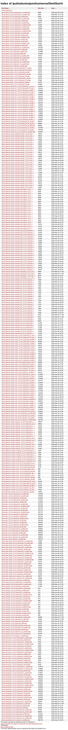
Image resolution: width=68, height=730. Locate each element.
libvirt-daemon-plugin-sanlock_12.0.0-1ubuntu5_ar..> (18, 448)
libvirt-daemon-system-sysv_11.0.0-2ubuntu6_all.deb (18, 471)
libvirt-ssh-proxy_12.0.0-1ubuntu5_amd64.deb (16, 660)
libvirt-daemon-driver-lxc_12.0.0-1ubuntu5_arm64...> (18, 119)
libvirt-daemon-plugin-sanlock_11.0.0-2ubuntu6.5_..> (18, 422)
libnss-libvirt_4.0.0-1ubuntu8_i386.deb (14, 53)
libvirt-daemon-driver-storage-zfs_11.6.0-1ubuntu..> (18, 290)
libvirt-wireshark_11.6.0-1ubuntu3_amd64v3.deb (17, 691)
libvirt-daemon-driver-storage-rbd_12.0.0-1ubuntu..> (18, 259)
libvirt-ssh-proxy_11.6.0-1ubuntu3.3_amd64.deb (17, 648)
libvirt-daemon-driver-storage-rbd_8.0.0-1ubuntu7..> (18, 265)
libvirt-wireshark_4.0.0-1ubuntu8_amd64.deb (16, 705)
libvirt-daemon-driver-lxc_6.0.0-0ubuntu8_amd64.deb (18, 125)
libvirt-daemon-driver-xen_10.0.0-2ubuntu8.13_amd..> (19, 376)
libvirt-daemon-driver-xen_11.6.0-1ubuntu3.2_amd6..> (19, 385)
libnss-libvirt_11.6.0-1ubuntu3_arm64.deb (15, 39)
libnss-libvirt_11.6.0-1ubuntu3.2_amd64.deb (15, 23)
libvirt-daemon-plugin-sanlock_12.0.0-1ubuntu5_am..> (19, 444)
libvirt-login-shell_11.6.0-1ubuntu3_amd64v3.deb (17, 566)
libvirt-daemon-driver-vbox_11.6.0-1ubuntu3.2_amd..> (19, 345)
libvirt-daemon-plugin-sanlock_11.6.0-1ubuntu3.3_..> (18, 432)
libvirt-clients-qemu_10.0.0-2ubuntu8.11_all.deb (17, 68)
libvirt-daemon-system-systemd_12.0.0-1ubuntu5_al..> (19, 461)
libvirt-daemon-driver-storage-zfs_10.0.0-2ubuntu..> (18, 280)
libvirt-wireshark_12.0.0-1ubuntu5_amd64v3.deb (17, 697)
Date (52, 8)
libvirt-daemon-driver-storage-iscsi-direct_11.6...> (17, 199)
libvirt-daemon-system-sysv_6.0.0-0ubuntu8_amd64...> (19, 485)
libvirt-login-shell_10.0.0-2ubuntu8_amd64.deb (16, 545)
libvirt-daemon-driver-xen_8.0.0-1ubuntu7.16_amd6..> (19, 417)
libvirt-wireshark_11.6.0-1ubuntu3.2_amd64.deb (17, 677)
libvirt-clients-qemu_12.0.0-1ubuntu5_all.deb (16, 84)
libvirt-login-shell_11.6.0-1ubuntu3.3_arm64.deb (17, 561)
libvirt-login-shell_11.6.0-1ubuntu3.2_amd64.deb (17, 551)
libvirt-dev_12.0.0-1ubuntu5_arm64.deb (14, 526)
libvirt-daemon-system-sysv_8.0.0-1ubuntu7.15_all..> (18, 487)
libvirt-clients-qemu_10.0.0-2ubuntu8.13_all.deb (17, 70)
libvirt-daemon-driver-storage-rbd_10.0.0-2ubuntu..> (18, 230)
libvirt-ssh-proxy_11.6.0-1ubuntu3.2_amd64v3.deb (17, 644)
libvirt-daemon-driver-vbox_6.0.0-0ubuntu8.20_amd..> (19, 364)
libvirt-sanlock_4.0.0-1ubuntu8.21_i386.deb (15, 619)
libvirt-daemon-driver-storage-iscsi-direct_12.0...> (17, 218)
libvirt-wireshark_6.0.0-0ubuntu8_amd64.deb (16, 714)
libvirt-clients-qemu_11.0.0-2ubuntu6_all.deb (16, 76)
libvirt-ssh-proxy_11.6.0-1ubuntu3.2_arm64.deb (16, 646)
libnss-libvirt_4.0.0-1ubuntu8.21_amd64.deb (15, 47)
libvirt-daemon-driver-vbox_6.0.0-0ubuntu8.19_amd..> (19, 362)
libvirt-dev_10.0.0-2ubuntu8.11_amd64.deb (15, 494)
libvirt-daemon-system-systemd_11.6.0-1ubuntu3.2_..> (19, 454)
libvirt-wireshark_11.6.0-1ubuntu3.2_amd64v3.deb (17, 679)
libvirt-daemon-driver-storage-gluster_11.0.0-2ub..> (18, 140)
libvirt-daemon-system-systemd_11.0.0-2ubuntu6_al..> (19, 452)
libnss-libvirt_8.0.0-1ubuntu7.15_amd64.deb (15, 62)
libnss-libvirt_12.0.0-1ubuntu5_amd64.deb (15, 41)
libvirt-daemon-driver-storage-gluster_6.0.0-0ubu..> (18, 177)
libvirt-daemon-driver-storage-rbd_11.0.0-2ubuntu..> (18, 236)
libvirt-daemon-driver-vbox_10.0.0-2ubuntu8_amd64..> (19, 339)
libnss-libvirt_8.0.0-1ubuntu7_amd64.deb (14, 66)
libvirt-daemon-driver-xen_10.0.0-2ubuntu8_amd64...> (19, 378)
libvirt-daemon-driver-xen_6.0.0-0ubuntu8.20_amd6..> (19, 411)
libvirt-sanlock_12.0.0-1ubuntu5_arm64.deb (15, 615)
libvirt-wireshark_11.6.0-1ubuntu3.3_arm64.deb (16, 687)
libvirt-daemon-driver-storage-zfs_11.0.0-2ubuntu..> (18, 286)
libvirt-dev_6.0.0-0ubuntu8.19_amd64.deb (15, 529)
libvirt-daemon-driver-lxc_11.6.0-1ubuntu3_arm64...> (18, 113)
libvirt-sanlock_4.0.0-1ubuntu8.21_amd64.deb (16, 617)
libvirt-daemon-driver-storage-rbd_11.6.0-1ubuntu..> (18, 241)
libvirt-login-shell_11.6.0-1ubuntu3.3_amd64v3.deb (17, 559)
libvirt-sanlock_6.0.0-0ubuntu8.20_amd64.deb (16, 627)
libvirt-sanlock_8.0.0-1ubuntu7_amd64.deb (15, 635)
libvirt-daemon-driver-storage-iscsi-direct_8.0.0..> (17, 224)
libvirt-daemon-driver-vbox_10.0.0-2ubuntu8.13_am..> (19, 337)
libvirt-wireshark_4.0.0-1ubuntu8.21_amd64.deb (17, 701)
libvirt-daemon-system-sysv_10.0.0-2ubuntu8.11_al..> (18, 463)
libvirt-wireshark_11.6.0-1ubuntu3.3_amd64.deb (17, 683)
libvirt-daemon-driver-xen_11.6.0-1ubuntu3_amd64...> (19, 397)
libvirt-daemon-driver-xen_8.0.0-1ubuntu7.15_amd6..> (19, 415)
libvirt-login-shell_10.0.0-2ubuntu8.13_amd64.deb (17, 543)
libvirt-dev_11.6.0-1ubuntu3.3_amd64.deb (15, 510)
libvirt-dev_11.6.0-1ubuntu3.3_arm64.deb (15, 514)
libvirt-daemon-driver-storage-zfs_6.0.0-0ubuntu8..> (18, 323)
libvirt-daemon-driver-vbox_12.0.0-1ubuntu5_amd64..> (19, 358)
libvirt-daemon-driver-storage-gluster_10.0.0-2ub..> (18, 134)
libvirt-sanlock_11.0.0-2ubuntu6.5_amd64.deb (16, 588)
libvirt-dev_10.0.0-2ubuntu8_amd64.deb (14, 498)
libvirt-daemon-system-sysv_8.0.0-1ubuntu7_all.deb (18, 492)
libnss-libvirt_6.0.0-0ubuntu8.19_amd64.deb (15, 55)
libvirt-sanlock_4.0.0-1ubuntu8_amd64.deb (15, 621)
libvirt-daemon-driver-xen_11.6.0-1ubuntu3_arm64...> (18, 401)
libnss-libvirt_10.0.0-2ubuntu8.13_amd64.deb (16, 14)
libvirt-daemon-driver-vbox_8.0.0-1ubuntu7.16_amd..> (19, 370)
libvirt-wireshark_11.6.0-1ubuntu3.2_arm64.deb (16, 681)
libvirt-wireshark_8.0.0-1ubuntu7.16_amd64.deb (17, 718)
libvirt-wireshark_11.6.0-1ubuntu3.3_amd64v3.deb (17, 685)
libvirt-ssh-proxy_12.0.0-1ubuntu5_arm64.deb (16, 664)
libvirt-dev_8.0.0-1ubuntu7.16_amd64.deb (15, 537)
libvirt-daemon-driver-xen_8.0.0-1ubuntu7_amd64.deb (19, 419)
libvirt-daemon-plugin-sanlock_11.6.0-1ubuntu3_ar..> (18, 442)
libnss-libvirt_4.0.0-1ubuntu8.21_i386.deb (15, 49)
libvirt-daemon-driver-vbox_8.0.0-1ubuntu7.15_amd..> (19, 368)
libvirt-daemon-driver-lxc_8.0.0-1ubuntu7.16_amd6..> (18, 129)
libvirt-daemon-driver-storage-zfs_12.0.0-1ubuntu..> (18, 308)
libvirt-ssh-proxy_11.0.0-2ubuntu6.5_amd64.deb (17, 638)
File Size (41, 8)
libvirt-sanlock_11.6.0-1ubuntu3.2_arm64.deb (16, 596)
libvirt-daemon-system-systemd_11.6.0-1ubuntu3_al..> (19, 459)
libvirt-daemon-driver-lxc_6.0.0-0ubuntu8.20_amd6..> (18, 123)
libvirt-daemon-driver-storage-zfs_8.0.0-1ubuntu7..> (18, 329)
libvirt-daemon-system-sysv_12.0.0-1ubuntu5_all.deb (18, 479)
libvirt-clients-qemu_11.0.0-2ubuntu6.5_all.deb (16, 74)
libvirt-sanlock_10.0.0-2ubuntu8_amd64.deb (15, 586)
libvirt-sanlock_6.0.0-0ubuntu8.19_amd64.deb (16, 625)
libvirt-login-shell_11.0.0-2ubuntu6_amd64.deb (16, 549)
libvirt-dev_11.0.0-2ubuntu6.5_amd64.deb (15, 500)
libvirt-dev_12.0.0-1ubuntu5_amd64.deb (14, 522)
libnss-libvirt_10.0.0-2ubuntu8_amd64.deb (15, 16)
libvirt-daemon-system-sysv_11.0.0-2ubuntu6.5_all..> (18, 469)
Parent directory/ (7, 10)
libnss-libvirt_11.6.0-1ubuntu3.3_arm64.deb (15, 33)
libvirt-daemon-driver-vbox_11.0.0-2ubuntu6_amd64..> (19, 343)
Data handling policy (7, 727)
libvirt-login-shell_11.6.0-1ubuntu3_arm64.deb (16, 568)
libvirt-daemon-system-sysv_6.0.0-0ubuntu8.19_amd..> (19, 481)
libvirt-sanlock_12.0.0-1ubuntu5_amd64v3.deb (16, 613)
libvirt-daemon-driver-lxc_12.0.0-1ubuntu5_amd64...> (18, 115)
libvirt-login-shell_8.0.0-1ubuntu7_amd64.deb (16, 580)
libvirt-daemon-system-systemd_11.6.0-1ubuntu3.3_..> (19, 456)
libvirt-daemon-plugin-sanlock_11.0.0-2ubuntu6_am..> (19, 424)
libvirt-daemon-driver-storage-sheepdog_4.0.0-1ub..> (18, 271)
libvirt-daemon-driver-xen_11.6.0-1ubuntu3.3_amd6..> (19, 391)
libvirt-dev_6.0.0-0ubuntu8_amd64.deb (14, 533)
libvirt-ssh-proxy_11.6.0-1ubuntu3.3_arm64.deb (16, 652)
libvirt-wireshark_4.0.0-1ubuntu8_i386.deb (15, 707)
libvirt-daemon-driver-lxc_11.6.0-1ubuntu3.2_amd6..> (18, 97)
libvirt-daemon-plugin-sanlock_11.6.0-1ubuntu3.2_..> (18, 426)
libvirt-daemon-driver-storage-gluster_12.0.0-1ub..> (18, 162)
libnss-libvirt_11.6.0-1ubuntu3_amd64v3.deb (16, 37)
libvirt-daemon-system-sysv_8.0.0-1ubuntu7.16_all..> (18, 489)
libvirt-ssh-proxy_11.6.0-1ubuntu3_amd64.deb (16, 654)
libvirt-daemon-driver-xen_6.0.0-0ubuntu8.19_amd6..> (19, 409)
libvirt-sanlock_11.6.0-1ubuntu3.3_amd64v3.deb (17, 600)
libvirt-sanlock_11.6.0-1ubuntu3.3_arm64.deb (16, 603)
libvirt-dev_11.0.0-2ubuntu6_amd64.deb (14, 502)
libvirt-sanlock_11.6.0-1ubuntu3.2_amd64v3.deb (17, 594)
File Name (5, 8)
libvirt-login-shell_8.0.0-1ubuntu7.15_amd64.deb (17, 576)
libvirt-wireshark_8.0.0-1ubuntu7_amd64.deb (16, 720)
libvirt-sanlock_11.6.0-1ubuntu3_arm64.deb (15, 609)
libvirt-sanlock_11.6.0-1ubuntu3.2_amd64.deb (16, 592)
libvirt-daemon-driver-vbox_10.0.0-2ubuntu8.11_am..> (19, 335)
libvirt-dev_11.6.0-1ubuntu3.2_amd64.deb (15, 504)
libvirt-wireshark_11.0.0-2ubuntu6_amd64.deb (16, 675)
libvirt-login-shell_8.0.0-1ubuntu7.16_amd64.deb (17, 578)
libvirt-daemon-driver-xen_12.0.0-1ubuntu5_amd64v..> (19, 405)
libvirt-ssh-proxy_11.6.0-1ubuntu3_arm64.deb (16, 658)
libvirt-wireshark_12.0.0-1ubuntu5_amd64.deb (16, 695)
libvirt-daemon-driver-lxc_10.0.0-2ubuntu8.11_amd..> (18, 86)
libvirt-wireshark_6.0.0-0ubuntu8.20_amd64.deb (17, 712)
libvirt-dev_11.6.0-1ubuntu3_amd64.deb (14, 516)
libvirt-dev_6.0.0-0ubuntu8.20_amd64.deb (15, 531)
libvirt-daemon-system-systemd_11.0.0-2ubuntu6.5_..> (19, 450)
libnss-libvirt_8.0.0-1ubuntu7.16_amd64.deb (15, 64)
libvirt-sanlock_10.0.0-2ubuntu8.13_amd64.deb (16, 584)
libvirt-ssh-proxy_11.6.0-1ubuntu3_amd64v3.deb (17, 656)
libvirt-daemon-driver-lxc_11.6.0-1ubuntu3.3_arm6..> (18, 107)
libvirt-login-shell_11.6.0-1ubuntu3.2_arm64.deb (17, 555)
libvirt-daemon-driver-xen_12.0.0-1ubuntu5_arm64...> (18, 407)
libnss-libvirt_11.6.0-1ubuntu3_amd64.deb (15, 35)
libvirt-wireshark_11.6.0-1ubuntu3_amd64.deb (16, 689)
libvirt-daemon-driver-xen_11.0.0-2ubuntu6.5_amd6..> (19, 380)
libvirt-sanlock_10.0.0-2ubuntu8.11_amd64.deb (16, 582)
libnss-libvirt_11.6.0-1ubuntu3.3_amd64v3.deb (16, 31)
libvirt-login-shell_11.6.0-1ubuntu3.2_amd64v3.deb (17, 553)
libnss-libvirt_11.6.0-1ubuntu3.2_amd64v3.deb (16, 25)
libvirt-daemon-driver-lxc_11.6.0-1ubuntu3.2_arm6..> (18, 101)
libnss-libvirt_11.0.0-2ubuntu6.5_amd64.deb (15, 18)
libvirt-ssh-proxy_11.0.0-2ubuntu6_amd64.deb (16, 640)
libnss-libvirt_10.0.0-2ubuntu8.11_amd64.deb (16, 12)
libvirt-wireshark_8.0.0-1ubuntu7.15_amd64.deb (17, 716)
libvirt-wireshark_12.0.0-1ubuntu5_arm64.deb (16, 699)
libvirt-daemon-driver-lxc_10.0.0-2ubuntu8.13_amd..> (18, 88)
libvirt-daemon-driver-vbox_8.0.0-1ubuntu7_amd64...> (19, 372)
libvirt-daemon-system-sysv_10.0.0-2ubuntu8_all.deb (18, 467)
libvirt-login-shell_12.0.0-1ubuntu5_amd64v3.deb (17, 572)
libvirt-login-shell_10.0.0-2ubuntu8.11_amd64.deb (17, 541)
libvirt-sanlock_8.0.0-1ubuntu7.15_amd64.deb (16, 631)
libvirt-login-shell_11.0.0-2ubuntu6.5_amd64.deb (17, 547)
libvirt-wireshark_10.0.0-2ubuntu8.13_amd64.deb (17, 668)
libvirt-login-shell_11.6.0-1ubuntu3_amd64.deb (16, 563)
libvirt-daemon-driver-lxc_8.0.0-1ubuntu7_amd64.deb (18, 132)
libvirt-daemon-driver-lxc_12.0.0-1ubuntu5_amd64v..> (18, 117)
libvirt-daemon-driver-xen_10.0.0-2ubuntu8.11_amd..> (19, 374)
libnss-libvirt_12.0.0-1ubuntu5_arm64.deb (15, 45)
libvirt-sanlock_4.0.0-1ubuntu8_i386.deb (14, 623)
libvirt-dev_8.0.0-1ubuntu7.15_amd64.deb (15, 535)
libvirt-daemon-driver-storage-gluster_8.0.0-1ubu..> (18, 183)
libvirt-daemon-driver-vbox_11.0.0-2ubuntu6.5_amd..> (19, 341)
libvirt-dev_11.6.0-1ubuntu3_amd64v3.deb (15, 518)
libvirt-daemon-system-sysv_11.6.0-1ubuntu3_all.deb (18, 477)
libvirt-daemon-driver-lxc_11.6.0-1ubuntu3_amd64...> (18, 109)
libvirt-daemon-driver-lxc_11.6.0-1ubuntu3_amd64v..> (18, 111)
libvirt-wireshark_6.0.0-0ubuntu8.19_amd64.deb (17, 709)
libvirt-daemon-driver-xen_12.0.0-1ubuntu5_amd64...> (19, 403)
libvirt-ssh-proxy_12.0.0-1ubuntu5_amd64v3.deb (17, 662)
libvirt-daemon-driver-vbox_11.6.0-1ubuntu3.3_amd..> (19, 350)
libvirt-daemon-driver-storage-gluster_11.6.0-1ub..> (18, 144)
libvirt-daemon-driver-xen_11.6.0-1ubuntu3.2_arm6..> (18, 389)
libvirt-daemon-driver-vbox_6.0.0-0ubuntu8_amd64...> (19, 366)
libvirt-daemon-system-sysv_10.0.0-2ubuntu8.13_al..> (18, 465)
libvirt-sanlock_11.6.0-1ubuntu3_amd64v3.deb (16, 607)
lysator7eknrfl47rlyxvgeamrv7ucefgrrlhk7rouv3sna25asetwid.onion (21, 723)
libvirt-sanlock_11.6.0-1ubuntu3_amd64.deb (15, 605)
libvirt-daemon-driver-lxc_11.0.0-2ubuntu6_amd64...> (18, 94)
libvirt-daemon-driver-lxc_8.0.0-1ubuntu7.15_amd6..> (18, 127)
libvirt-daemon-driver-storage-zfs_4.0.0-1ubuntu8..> (18, 315)
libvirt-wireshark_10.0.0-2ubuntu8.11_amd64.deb (17, 666)
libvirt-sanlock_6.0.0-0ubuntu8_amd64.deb (15, 629)
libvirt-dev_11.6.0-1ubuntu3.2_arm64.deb (15, 508)
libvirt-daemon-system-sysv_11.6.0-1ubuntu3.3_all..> (18, 475)
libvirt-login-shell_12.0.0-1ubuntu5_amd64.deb (16, 570)
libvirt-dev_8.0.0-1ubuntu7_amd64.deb (14, 539)
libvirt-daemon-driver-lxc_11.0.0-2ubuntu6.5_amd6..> (18, 92)
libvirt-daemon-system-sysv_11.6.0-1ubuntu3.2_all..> (18, 473)
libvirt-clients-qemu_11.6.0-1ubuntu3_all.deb (16, 82)
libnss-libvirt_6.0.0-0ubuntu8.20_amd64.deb (15, 57)
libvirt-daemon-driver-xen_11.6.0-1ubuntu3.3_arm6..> (18, 395)
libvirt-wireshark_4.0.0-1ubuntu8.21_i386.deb (16, 703)
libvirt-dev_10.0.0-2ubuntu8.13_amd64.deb (15, 496)
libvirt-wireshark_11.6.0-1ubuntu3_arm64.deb (16, 693)
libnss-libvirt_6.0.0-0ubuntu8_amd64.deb (14, 60)
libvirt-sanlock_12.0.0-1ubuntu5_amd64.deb (15, 611)
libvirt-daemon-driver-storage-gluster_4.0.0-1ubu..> (18, 169)
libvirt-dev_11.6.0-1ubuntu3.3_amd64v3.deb (15, 512)
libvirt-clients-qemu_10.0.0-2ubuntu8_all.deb (16, 72)
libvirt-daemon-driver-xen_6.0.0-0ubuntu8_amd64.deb (19, 413)
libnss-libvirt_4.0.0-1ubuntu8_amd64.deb (14, 51)
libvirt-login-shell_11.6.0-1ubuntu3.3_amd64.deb (17, 557)
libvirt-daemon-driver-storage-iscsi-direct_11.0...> (17, 195)
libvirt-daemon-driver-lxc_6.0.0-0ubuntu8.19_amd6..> (18, 121)
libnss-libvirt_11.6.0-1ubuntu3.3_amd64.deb (15, 29)
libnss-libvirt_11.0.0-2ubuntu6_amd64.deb (15, 20)
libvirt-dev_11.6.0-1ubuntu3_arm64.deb (14, 520)
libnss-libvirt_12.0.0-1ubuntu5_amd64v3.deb (16, 43)
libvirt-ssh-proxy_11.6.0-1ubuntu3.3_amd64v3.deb (17, 650)
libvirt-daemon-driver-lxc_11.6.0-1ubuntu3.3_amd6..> (18, 103)
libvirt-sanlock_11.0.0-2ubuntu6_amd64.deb (15, 590)
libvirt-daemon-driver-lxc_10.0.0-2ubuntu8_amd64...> (18, 90)
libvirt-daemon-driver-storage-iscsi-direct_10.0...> (17, 189)
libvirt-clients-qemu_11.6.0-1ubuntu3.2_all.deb (16, 78)
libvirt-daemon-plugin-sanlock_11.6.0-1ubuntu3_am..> (19, 438)
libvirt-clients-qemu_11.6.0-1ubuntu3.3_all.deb (16, 80)
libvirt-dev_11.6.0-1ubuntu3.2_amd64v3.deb (15, 506)
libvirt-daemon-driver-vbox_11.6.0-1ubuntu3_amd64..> (19, 354)
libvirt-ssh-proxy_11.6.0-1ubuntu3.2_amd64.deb (17, 642)
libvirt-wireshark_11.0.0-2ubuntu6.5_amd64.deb (17, 672)
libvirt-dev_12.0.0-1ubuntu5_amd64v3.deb (15, 524)
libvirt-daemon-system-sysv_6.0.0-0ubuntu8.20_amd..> (19, 483)
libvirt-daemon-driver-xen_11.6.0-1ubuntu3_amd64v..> (19, 399)
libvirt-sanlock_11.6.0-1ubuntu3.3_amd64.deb (16, 598)
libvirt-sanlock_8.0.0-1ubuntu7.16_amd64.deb (16, 633)
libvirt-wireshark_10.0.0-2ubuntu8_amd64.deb (16, 670)
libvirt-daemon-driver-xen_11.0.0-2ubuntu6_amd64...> (19, 382)
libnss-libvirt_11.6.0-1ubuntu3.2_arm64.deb (15, 27)
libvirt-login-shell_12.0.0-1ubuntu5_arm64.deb (16, 574)
